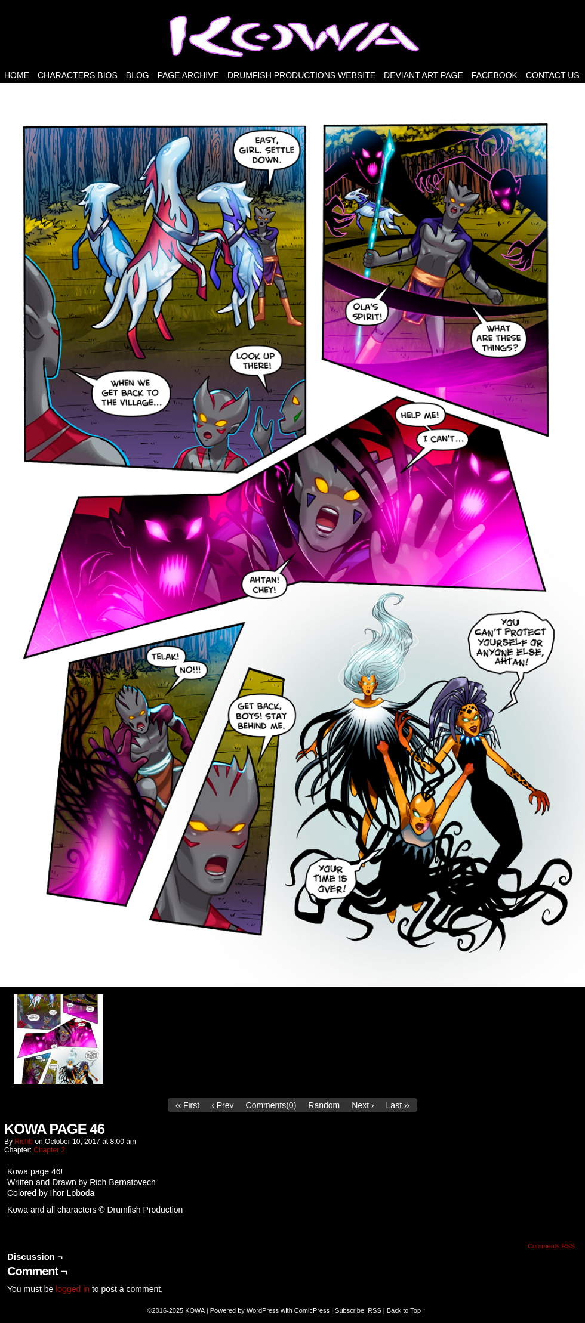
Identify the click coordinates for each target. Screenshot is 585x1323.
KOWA (195, 1310)
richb (23, 1141)
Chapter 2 (49, 1150)
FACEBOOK (495, 75)
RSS (374, 1310)
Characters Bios (78, 75)
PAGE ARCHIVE (188, 75)
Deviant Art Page (423, 75)
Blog (137, 75)
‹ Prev (222, 1105)
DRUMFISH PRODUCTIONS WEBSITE (301, 75)
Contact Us (553, 75)
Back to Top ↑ (406, 1310)
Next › (363, 1105)
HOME (16, 75)
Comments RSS (551, 1246)
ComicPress (312, 1310)
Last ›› (398, 1105)
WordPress (263, 1310)
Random (324, 1105)
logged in (73, 1289)
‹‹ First (187, 1105)
